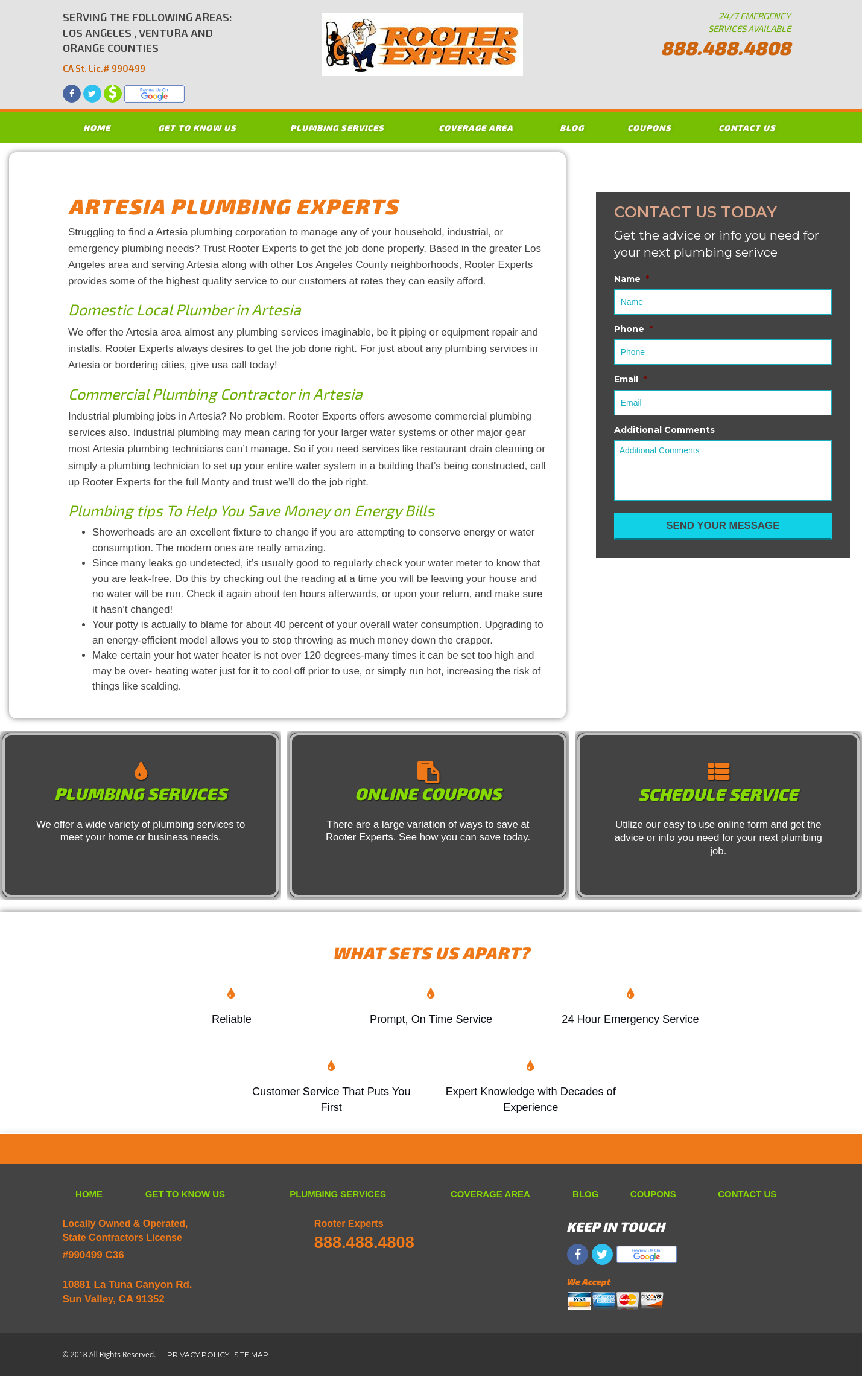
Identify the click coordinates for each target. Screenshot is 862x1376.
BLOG (572, 128)
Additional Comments (664, 429)
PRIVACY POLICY (198, 1354)
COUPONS (649, 128)
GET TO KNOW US (197, 128)
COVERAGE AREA (476, 128)
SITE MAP (251, 1354)
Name (631, 279)
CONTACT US (747, 128)
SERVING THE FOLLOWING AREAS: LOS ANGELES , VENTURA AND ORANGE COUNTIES (147, 42)
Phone (633, 329)
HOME (96, 128)
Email (630, 379)
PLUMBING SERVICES (337, 128)
